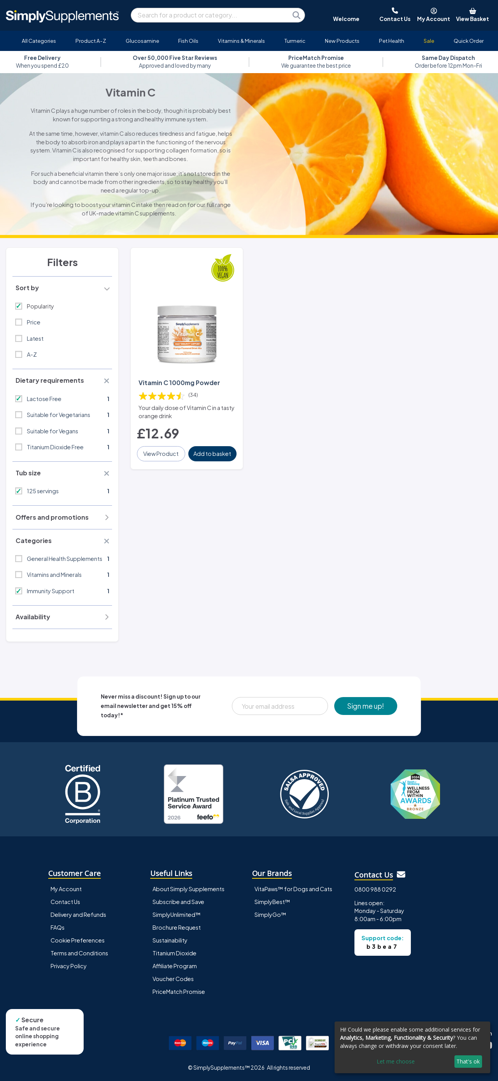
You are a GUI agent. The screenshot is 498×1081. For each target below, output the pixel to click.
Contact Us (65, 901)
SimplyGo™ (270, 914)
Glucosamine (142, 40)
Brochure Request (177, 927)
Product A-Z (90, 40)
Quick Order (469, 40)
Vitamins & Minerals (241, 40)
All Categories (39, 40)
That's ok (468, 1061)
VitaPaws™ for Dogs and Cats (293, 888)
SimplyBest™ (272, 901)
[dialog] (412, 1047)
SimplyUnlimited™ (177, 914)
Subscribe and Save (178, 901)
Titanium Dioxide (174, 953)
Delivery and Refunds (78, 914)
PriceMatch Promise (179, 991)
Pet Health (391, 40)
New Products (342, 40)
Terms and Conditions (79, 953)
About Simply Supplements (188, 888)
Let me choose (396, 1061)
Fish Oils (188, 40)
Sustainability (170, 940)
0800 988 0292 (375, 889)
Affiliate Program (175, 965)
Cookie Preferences (78, 940)
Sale (429, 40)
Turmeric (294, 40)
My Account (66, 888)
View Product (161, 453)
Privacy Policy (69, 965)
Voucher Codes (173, 978)
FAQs (58, 927)
